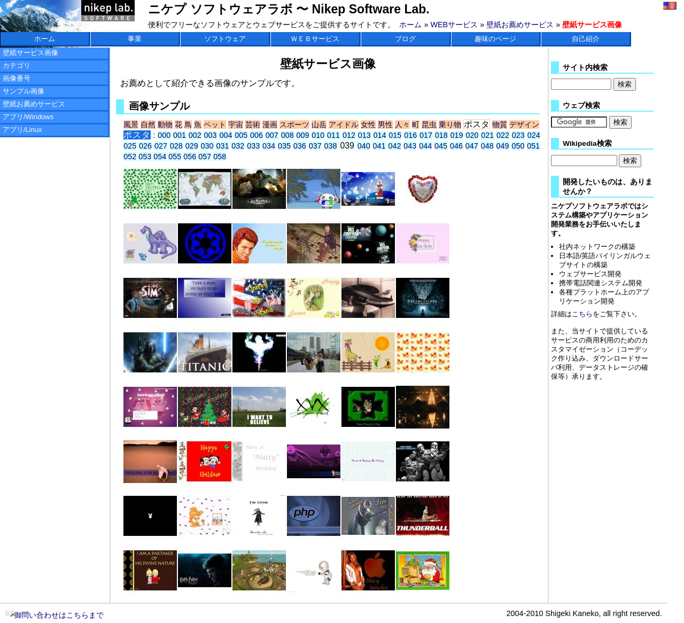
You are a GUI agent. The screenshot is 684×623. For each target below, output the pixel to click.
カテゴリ (16, 65)
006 (256, 135)
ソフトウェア (225, 39)
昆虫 (429, 124)
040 (363, 146)
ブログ (405, 39)
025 (129, 146)
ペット (215, 124)
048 (487, 146)
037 (315, 146)
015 (394, 135)
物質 (499, 124)
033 (253, 146)
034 (268, 146)
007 (272, 135)
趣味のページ (495, 39)
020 (471, 135)
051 (533, 146)
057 (204, 156)
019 (456, 135)
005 (241, 135)
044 (425, 146)
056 (189, 156)
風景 (130, 124)
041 (379, 146)
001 (179, 135)
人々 (402, 124)
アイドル (344, 124)
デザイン (524, 124)
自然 (148, 124)
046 (456, 146)
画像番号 (16, 78)
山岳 (319, 124)
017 (425, 135)
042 (394, 146)
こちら (582, 314)
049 (502, 146)
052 (129, 156)
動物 (165, 124)
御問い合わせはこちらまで (54, 615)
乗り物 (450, 124)
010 (318, 135)
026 (145, 146)
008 (287, 135)
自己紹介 (586, 39)
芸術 (252, 124)
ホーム (410, 24)
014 (380, 135)
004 (225, 135)
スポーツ (294, 124)
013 (364, 135)
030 (207, 146)
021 (487, 135)
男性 (385, 124)
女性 (368, 124)
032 (237, 146)
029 (191, 146)
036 (299, 146)
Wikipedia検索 (587, 143)
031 (222, 146)
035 (284, 146)
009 (302, 135)
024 (533, 135)
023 (518, 135)
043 (409, 146)
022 (502, 135)
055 (174, 156)
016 (410, 135)
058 (219, 156)
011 (333, 135)
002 (195, 135)
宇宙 (235, 124)
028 (176, 146)
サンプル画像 (23, 91)
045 (440, 146)
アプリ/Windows (28, 117)
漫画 (269, 124)
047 (471, 146)
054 (159, 156)
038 (330, 146)
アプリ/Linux (22, 130)
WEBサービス (454, 24)
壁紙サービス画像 (30, 53)
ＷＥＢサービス (315, 39)
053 (144, 156)
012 (349, 135)
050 (517, 146)
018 (441, 135)
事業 (135, 39)
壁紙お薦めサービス (520, 24)
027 (160, 146)
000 (164, 135)
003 (210, 135)
